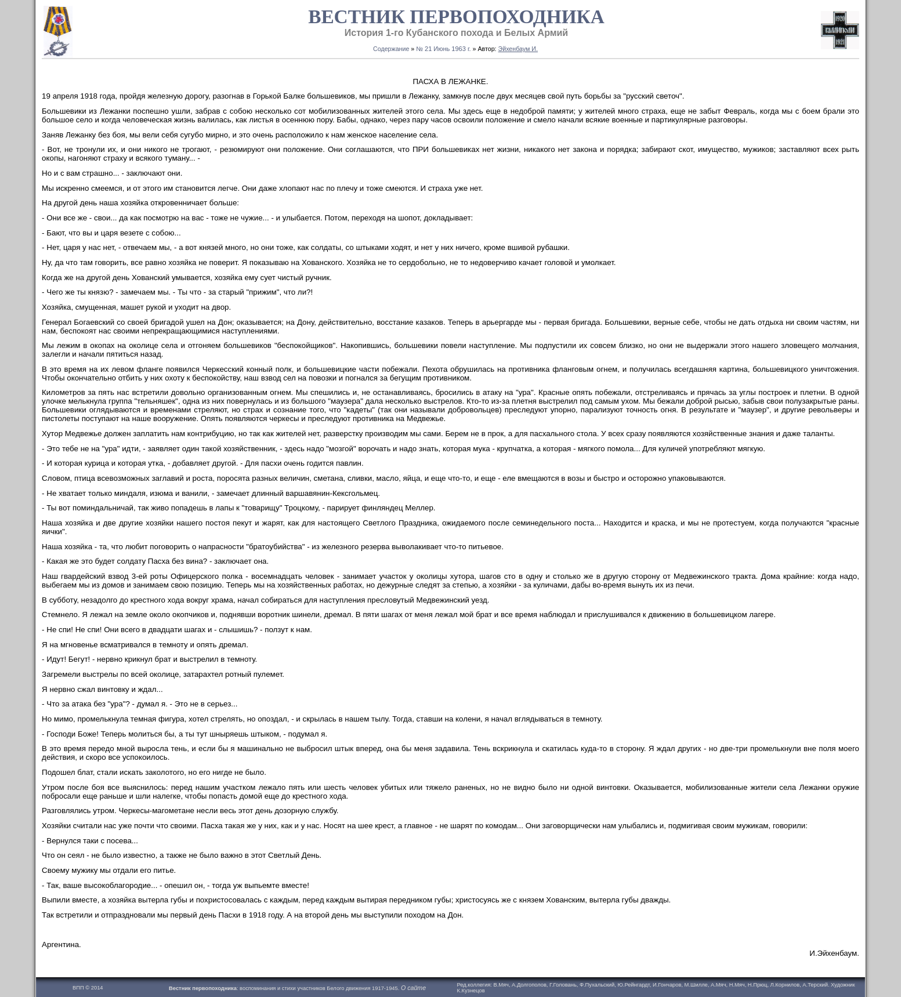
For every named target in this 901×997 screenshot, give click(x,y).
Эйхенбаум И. (518, 48)
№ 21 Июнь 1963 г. (443, 48)
